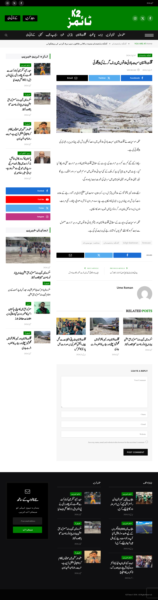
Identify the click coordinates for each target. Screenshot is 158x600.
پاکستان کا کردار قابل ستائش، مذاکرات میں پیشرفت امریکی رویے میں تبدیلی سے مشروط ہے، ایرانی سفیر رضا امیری (18, 166)
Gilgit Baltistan (130, 242)
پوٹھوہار (92, 35)
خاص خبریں (25, 65)
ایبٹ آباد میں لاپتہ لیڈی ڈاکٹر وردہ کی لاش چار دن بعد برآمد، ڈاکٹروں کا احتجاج (121, 568)
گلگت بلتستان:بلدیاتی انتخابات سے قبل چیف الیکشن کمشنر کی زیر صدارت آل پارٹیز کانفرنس (71, 344)
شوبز (62, 35)
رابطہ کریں (30, 18)
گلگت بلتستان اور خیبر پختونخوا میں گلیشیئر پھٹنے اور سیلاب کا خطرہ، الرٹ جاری (105, 344)
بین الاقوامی (24, 153)
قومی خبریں (110, 35)
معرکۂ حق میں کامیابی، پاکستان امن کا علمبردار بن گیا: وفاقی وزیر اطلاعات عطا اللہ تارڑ (18, 314)
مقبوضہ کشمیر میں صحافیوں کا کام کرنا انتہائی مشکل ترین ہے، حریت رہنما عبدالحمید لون (18, 134)
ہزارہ (100, 35)
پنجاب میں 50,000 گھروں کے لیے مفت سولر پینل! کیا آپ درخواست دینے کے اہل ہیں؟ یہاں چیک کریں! (121, 536)
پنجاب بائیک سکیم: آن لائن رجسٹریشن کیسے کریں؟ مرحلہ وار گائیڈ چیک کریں (121, 504)
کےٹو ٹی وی (13, 18)
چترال (70, 35)
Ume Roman (125, 287)
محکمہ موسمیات (91, 242)
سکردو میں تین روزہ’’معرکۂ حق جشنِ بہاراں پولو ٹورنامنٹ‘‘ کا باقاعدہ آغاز (138, 342)
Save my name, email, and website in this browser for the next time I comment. (116, 442)
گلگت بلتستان (81, 35)
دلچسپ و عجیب (51, 35)
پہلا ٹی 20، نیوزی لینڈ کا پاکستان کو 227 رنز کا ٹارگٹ (123, 273)
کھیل (40, 35)
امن (28, 303)
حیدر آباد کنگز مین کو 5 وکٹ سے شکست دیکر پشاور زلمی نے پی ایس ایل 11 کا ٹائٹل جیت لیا (18, 75)
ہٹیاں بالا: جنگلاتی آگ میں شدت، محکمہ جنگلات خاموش (84, 273)
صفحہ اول (121, 35)
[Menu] (149, 35)
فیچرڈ (27, 94)
